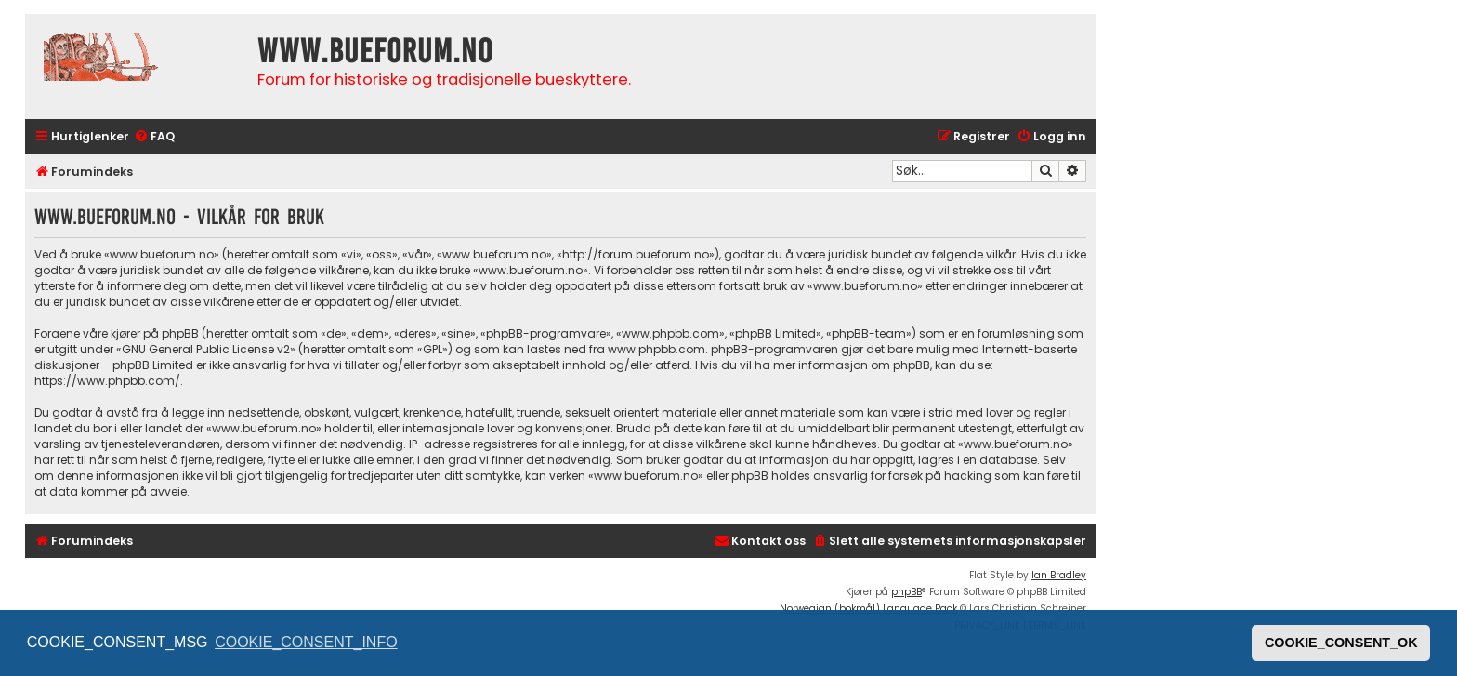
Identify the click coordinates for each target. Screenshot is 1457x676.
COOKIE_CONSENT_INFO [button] (306, 642)
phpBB (906, 592)
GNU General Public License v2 (206, 349)
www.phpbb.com (656, 349)
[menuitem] (154, 137)
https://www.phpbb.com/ (107, 381)
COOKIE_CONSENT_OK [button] (1341, 642)
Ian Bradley (1058, 575)
